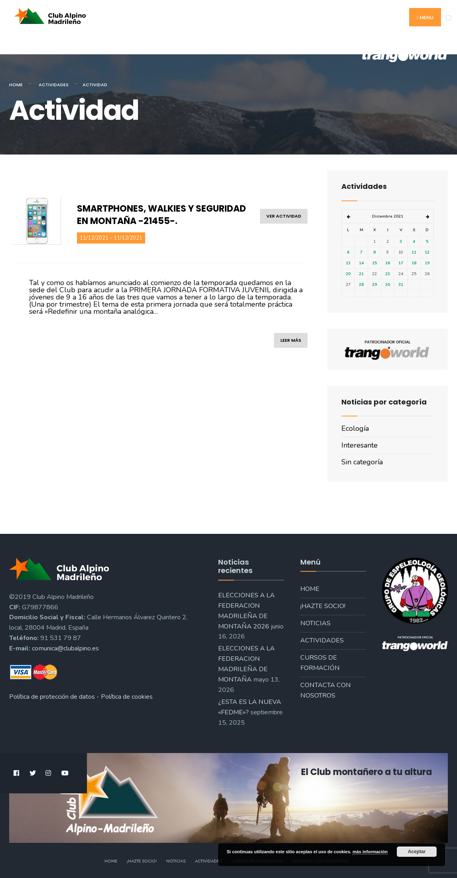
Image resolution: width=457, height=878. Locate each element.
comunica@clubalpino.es (65, 648)
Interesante (359, 445)
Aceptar (417, 851)
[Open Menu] (448, 17)
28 (361, 284)
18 (414, 263)
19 (427, 263)
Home (16, 84)
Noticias (315, 623)
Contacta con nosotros (325, 690)
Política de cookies (127, 696)
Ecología (355, 428)
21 (361, 274)
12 (427, 252)
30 (387, 284)
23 (387, 274)
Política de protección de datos (52, 696)
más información (370, 851)
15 (374, 263)
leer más (290, 340)
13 (348, 263)
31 (400, 284)
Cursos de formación (320, 662)
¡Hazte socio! (322, 606)
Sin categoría (362, 462)
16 (387, 263)
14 (361, 263)
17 (400, 263)
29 (374, 284)
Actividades (54, 84)
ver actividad (283, 216)
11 (414, 252)
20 (348, 274)
